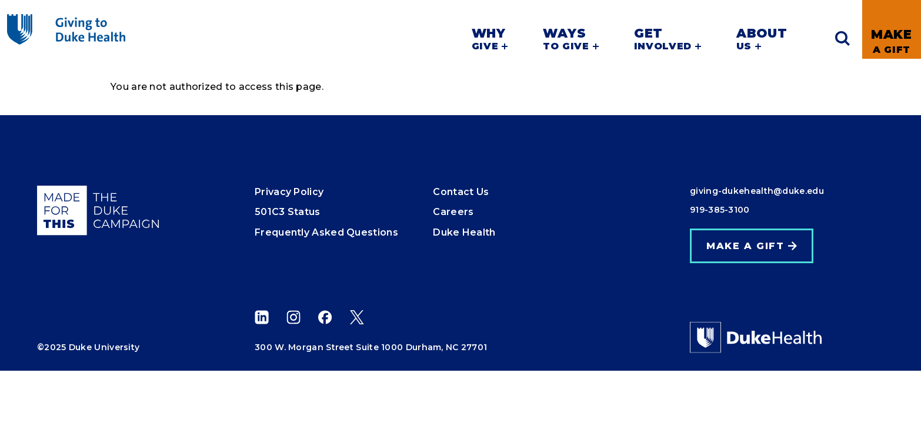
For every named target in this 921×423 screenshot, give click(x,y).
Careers (453, 211)
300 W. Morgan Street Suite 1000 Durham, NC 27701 (371, 347)
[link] (891, 29)
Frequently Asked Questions (326, 232)
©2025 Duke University (88, 347)
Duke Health (464, 232)
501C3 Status (288, 211)
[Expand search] (842, 38)
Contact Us (461, 191)
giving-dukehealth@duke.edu (757, 191)
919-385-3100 (720, 209)
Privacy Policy (289, 191)
